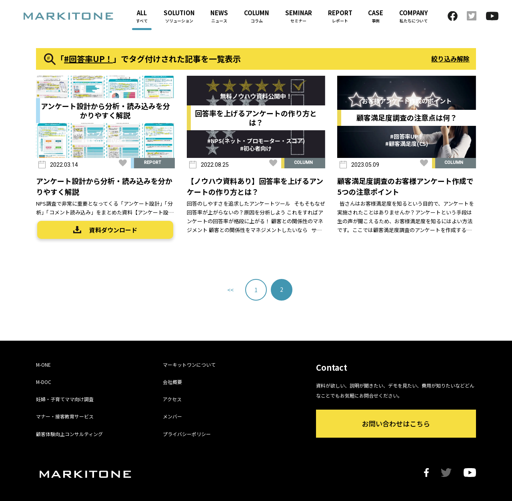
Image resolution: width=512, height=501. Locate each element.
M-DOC (43, 381)
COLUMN (303, 162)
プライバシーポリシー (187, 433)
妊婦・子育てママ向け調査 (65, 399)
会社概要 (172, 381)
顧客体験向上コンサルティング (69, 433)
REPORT (152, 162)
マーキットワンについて (189, 364)
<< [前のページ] (230, 290)
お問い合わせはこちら (396, 423)
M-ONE (43, 364)
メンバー (172, 416)
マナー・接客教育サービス (65, 416)
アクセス (172, 399)
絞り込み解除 (450, 58)
